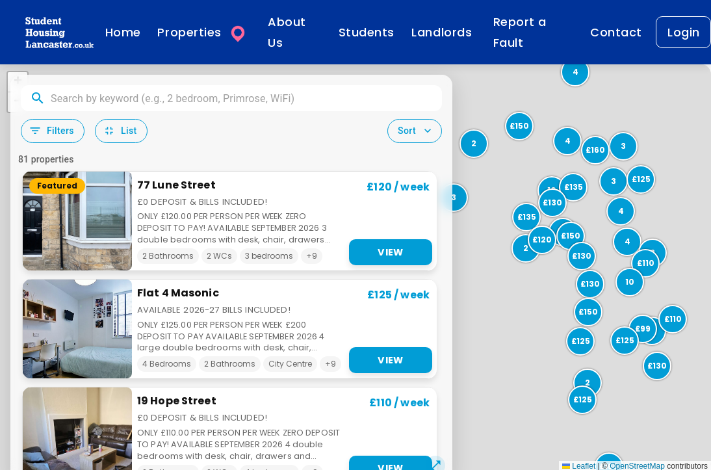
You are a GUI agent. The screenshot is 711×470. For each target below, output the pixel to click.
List (120, 130)
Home (123, 32)
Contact (616, 32)
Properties (202, 32)
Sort (416, 130)
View (391, 252)
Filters (51, 130)
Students (366, 32)
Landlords (441, 32)
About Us (287, 32)
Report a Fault (520, 32)
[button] (579, 340)
